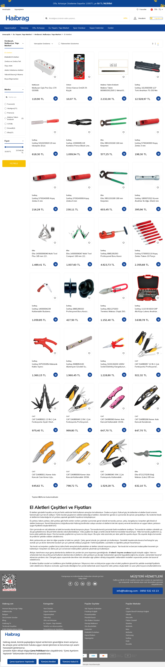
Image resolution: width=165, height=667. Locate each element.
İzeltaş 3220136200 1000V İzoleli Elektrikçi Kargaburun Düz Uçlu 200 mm (113, 365)
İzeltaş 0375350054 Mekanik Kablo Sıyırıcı (44, 365)
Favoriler (141, 9)
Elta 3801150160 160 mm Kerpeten (112, 144)
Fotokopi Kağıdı (91, 611)
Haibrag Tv (6, 623)
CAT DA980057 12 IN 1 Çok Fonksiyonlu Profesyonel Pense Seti (147, 365)
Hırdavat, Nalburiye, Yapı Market (47, 34)
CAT (8, 124)
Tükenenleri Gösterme (68, 44)
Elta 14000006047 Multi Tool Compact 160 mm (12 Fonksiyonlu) (78, 255)
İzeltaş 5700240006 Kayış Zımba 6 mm (77, 199)
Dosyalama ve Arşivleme (53, 629)
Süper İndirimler (97, 28)
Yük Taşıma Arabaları (93, 609)
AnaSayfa (6, 9)
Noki (127, 641)
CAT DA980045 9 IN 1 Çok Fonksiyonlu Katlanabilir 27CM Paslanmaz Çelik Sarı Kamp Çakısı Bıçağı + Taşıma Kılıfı (113, 476)
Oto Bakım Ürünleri (92, 620)
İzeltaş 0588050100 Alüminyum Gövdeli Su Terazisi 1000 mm (76, 365)
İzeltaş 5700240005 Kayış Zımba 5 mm (43, 199)
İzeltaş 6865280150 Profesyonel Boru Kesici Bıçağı (76, 310)
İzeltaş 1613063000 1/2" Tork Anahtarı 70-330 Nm (146, 89)
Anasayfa (6, 34)
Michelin (129, 632)
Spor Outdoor (79, 28)
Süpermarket (10, 28)
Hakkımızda (7, 611)
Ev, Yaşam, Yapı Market (59, 28)
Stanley (129, 623)
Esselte (129, 644)
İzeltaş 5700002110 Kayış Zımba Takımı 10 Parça (146, 254)
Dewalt (10, 128)
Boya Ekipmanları (11, 79)
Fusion (10, 104)
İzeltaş (137, 85)
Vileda (128, 614)
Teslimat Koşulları (9, 626)
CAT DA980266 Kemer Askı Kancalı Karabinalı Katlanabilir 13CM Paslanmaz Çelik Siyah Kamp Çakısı (147, 420)
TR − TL (157, 9)
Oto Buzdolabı (90, 626)
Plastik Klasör (90, 617)
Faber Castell (131, 620)
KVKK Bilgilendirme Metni (12, 629)
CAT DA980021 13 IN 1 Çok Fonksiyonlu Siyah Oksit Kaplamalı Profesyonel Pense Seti (44, 420)
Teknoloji (24, 28)
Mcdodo (129, 626)
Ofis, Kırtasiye (38, 28)
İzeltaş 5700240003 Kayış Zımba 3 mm (146, 144)
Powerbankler (90, 614)
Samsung (129, 635)
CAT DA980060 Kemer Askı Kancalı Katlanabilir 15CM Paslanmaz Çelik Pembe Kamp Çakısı (112, 420)
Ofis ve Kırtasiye (50, 620)
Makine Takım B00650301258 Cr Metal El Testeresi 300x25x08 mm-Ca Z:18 (113, 89)
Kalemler (88, 629)
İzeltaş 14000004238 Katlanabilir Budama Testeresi (41, 310)
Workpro (11, 108)
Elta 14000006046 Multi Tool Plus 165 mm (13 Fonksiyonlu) (44, 255)
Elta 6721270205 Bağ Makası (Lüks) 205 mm (144, 475)
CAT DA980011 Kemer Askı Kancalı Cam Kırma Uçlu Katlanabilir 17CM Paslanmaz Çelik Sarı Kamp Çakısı (44, 476)
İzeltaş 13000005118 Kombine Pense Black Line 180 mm (77, 144)
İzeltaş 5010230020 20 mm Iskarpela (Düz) (44, 144)
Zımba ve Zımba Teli (13, 61)
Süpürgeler (89, 638)
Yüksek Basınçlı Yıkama (14, 74)
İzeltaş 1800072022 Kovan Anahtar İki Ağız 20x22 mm (147, 199)
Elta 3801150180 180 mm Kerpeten (112, 199)
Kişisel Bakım (90, 635)
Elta (9, 132)
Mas (127, 629)
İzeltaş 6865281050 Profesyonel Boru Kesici (111, 254)
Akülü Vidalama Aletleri (14, 70)
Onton (68, 85)
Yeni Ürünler (48, 609)
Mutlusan (35, 85)
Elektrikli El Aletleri (12, 57)
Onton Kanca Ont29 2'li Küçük (76, 89)
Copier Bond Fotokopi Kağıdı (137, 611)
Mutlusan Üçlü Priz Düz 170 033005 (44, 89)
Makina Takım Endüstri (14, 118)
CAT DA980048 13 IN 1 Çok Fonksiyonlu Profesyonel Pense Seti (78, 420)
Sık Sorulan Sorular (9, 617)
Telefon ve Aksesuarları (52, 626)
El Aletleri (8, 53)
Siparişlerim (19, 9)
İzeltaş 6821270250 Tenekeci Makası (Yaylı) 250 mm (113, 310)
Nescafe (129, 617)
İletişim (5, 614)
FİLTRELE (14, 164)
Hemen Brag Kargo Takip (12, 609)
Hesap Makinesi (91, 623)
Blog (4, 620)
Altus (128, 609)
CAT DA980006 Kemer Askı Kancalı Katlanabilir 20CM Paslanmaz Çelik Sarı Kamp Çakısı (78, 476)
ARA (120, 18)
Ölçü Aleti (8, 66)
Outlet (111, 28)
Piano (9, 113)
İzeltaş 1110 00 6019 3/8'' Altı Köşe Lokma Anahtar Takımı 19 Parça (146, 310)
